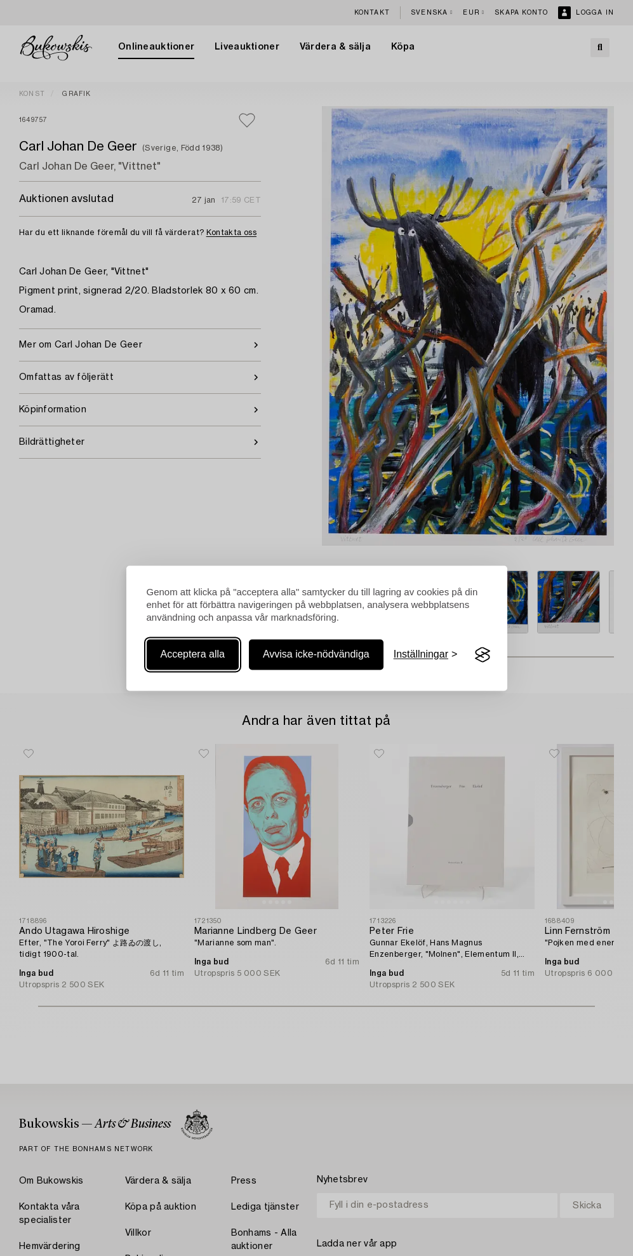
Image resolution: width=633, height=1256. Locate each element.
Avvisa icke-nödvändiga (316, 654)
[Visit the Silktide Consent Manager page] (482, 655)
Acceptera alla (193, 654)
